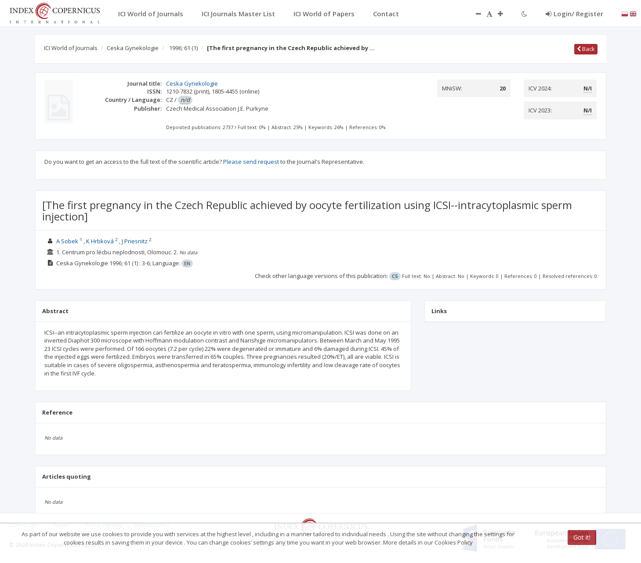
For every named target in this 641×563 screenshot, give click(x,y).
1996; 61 (183, 48)
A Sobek (67, 241)
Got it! (581, 537)
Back (586, 49)
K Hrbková (100, 241)
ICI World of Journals (71, 48)
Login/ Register (574, 13)
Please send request (251, 162)
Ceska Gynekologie (133, 48)
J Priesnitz (135, 241)
